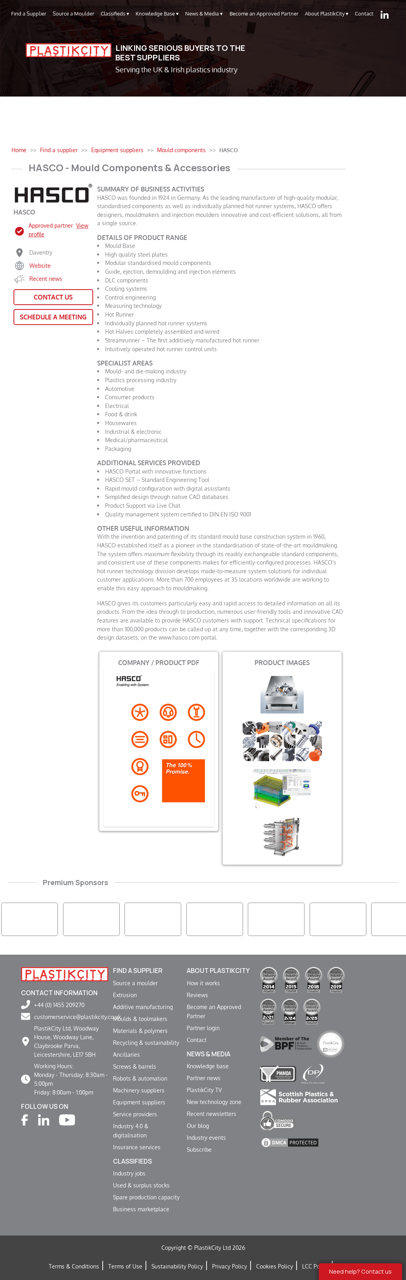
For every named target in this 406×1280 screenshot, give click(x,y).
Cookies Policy (274, 1266)
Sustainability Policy (177, 1266)
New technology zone (214, 1101)
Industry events (206, 1137)
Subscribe (199, 1149)
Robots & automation (140, 1078)
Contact (364, 13)
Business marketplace (141, 1208)
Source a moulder (135, 982)
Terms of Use (125, 1266)
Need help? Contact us (360, 1271)
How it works (203, 982)
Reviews (197, 994)
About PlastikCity (327, 14)
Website (40, 265)
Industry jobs (129, 1173)
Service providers (135, 1114)
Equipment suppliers (139, 1102)
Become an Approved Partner (264, 13)
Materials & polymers (140, 1030)
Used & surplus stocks (141, 1185)
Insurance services (137, 1146)
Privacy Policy (229, 1266)
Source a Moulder (73, 13)
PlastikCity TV (204, 1089)
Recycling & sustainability (146, 1042)
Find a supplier (138, 970)
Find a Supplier (28, 13)
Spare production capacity (146, 1197)
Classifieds (115, 14)
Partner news (203, 1077)
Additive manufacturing (143, 1006)
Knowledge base (208, 1065)
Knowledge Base (157, 14)
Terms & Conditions (74, 1266)
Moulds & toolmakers (140, 1018)
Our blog (198, 1125)
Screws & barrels (134, 1066)
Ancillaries (126, 1054)
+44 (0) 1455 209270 (59, 1004)
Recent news (45, 278)
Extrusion (125, 994)
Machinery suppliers (139, 1090)
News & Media (204, 14)
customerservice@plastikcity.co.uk (77, 1016)
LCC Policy (315, 1266)
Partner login (203, 1027)
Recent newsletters (211, 1113)
